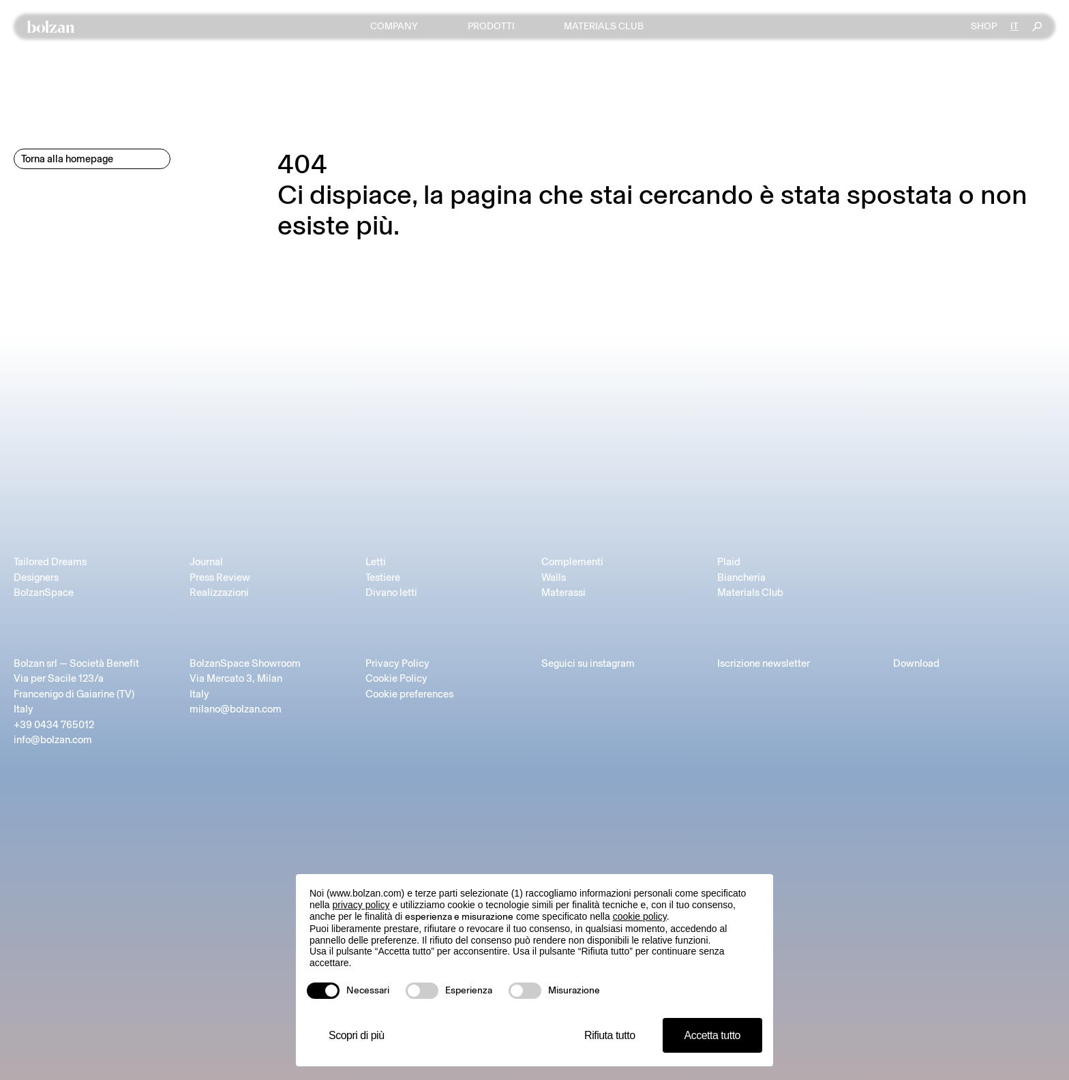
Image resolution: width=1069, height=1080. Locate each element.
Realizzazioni (219, 592)
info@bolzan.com (53, 740)
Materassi (563, 592)
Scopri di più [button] (357, 1035)
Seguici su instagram (588, 663)
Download (916, 663)
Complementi (572, 562)
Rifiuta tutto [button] (609, 1035)
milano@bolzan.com (236, 709)
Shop (984, 26)
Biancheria (741, 577)
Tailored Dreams (50, 562)
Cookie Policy (396, 678)
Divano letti (391, 592)
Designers (36, 577)
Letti (375, 562)
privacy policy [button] (360, 904)
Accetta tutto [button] (712, 1035)
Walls (553, 577)
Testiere (382, 577)
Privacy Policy (397, 663)
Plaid (728, 562)
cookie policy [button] (640, 916)
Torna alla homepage (67, 159)
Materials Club (750, 592)
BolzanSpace (44, 592)
